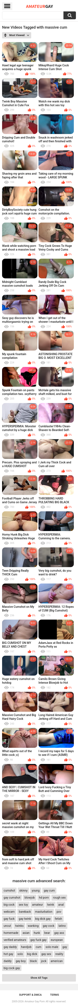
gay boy (21, 961)
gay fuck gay (38, 940)
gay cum (49, 890)
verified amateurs (15, 940)
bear (47, 932)
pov (59, 911)
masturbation (43, 911)
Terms (54, 994)
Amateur (39, 6)
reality (59, 954)
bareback (25, 911)
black (33, 961)
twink (50, 904)
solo (20, 954)
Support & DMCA (30, 994)
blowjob (30, 897)
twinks (19, 925)
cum (38, 947)
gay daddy (10, 947)
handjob (26, 947)
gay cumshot (12, 897)
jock (43, 961)
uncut (7, 925)
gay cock (48, 925)
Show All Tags (39, 977)
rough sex (59, 897)
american (57, 961)
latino (62, 925)
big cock (9, 904)
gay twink (25, 918)
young (36, 890)
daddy (8, 961)
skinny (23, 890)
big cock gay (12, 968)
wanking (33, 925)
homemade (11, 932)
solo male (52, 947)
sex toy (23, 904)
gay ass (59, 932)
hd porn (44, 897)
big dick (32, 954)
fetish (58, 918)
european (57, 940)
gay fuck (9, 918)
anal (61, 904)
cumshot (9, 890)
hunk (37, 932)
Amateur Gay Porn (35, 1001)
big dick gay (43, 918)
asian (26, 932)
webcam (9, 911)
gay (64, 947)
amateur (37, 904)
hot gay (8, 954)
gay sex (46, 954)
